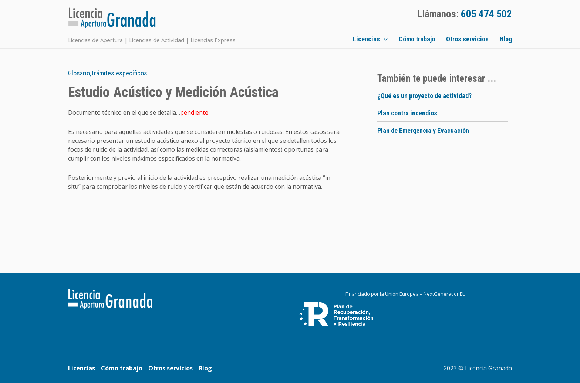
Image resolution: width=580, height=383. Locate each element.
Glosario (79, 73)
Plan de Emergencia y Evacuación (423, 130)
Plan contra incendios (407, 113)
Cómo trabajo (417, 39)
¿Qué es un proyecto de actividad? (424, 96)
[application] (384, 39)
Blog (506, 39)
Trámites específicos (119, 73)
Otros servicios (467, 39)
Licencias (370, 39)
